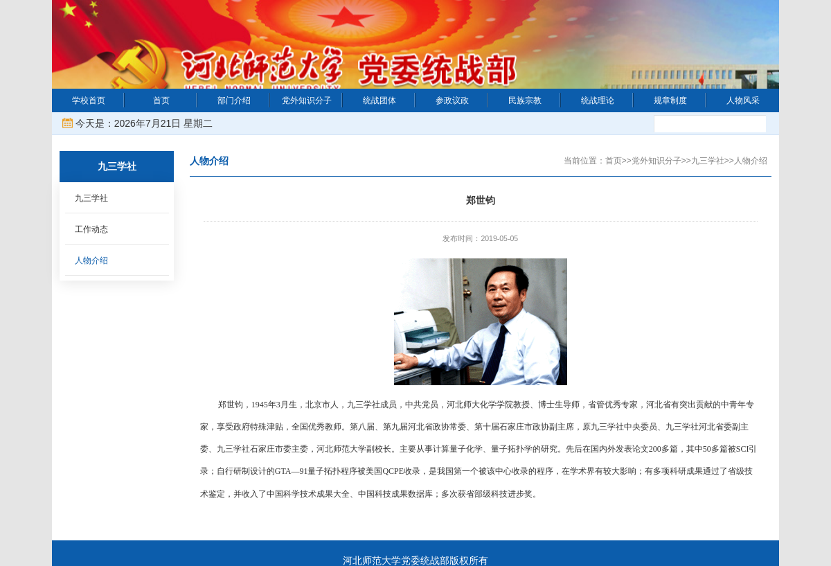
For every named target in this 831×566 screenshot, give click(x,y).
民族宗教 (525, 100)
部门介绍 (234, 100)
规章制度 (670, 100)
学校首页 (88, 100)
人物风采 (743, 100)
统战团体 (379, 100)
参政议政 (452, 100)
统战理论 (597, 100)
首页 (161, 100)
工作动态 (91, 229)
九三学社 (91, 198)
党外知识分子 (307, 100)
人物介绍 (91, 260)
